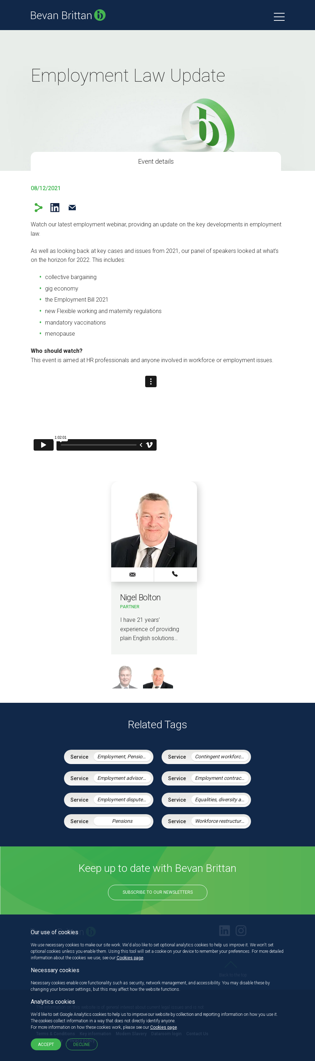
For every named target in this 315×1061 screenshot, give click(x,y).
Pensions (122, 821)
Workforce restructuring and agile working (221, 821)
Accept (46, 1044)
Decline (81, 1044)
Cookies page (130, 957)
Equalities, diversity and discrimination (221, 799)
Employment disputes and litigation (124, 799)
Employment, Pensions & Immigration (124, 756)
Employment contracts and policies (221, 778)
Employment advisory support (124, 778)
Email (72, 207)
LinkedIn (54, 207)
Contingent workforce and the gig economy (221, 756)
